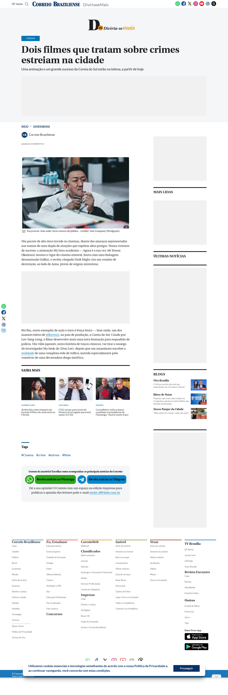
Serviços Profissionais (90, 583)
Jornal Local (190, 555)
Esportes (16, 586)
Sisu (48, 591)
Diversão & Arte (19, 580)
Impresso (88, 595)
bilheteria (52, 335)
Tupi (186, 623)
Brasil (14, 563)
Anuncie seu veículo (159, 551)
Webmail (85, 546)
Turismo (15, 620)
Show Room (121, 580)
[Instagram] (195, 5)
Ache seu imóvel (123, 546)
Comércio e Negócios (90, 589)
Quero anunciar (88, 555)
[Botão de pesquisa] (27, 3)
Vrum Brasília (191, 566)
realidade (27, 353)
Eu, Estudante (56, 542)
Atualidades (190, 587)
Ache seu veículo (157, 546)
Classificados (90, 551)
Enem (49, 568)
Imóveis (84, 561)
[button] (111, 671)
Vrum (154, 542)
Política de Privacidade (22, 632)
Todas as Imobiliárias (125, 603)
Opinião (15, 603)
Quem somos (18, 626)
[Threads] (213, 5)
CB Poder (189, 561)
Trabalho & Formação (56, 557)
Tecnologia (17, 614)
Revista (188, 581)
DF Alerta (189, 549)
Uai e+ (187, 617)
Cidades (15, 551)
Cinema (28, 455)
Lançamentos (122, 563)
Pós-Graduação (53, 603)
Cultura (49, 580)
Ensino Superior (53, 551)
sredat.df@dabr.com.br (104, 492)
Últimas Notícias (53, 574)
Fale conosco (52, 608)
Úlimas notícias (122, 568)
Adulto (84, 578)
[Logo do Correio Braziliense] (56, 4)
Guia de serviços (123, 574)
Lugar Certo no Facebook (127, 597)
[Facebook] (183, 5)
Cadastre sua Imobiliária (127, 608)
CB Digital (85, 610)
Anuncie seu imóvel (124, 551)
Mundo (15, 574)
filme (67, 455)
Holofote (16, 608)
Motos (153, 574)
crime (42, 455)
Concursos (54, 614)
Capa (14, 546)
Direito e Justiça (19, 591)
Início (24, 126)
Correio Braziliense (26, 542)
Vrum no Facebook (158, 580)
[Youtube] (201, 5)
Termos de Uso (18, 637)
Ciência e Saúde (19, 597)
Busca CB (85, 616)
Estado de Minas (192, 606)
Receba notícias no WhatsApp (55, 479)
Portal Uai (189, 611)
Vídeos (153, 568)
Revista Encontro (197, 572)
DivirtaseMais (41, 126)
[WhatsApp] (177, 5)
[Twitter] (189, 5)
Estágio (49, 563)
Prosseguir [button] (186, 668)
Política (15, 557)
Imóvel (121, 542)
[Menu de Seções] (18, 3)
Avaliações (155, 563)
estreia (54, 455)
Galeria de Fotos (123, 591)
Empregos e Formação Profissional (96, 572)
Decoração (120, 586)
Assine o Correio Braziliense (93, 627)
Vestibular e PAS (53, 586)
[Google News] (207, 5)
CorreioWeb (90, 542)
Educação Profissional (56, 597)
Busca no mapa (122, 557)
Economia (16, 568)
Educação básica (53, 546)
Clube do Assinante (89, 621)
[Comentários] (3, 332)
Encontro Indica (192, 593)
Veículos (84, 566)
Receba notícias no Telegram (107, 479)
